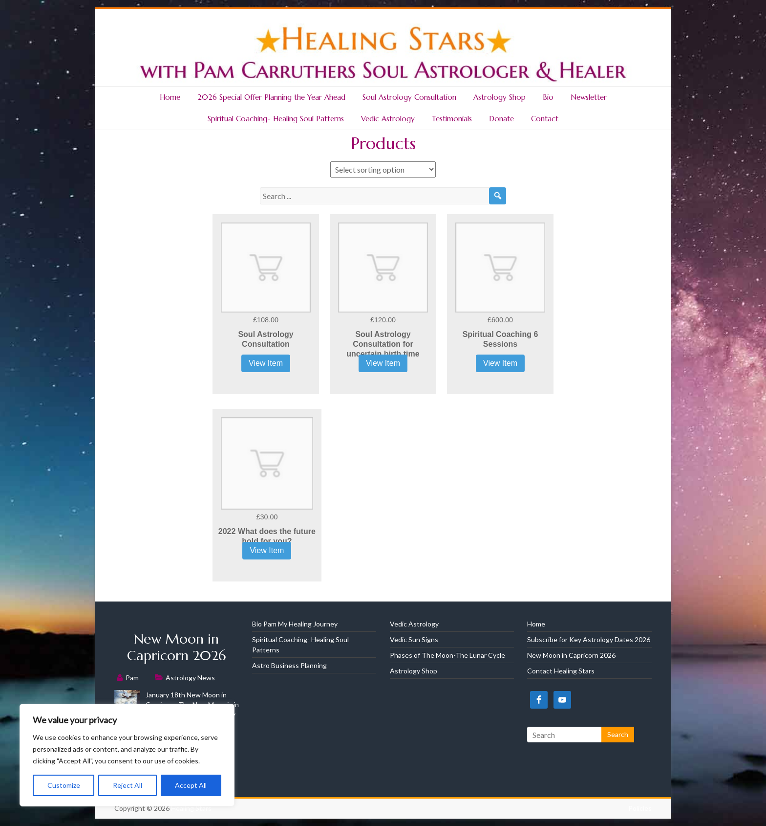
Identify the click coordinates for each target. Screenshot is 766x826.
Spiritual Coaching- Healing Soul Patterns (276, 118)
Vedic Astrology (388, 118)
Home (170, 97)
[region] (127, 755)
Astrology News (190, 677)
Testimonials (452, 118)
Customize (63, 785)
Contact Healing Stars (561, 671)
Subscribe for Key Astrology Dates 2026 (588, 639)
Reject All (127, 785)
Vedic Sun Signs (414, 639)
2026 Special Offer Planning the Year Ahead (271, 97)
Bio (548, 97)
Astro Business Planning (289, 665)
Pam (132, 677)
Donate (501, 118)
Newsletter (589, 97)
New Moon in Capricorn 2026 (176, 647)
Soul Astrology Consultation (409, 97)
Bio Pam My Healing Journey (295, 624)
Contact (544, 118)
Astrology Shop (499, 97)
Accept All (191, 785)
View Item (266, 363)
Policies (640, 808)
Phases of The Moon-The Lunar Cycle (447, 655)
